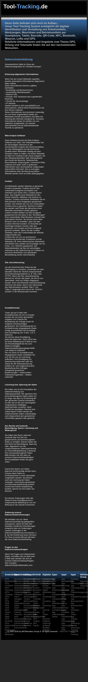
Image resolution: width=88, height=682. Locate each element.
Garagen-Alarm (18, 600)
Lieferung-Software (47, 624)
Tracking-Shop (37, 600)
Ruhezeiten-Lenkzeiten (29, 589)
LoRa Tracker (36, 586)
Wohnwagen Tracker (29, 598)
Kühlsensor (38, 608)
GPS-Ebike (7, 615)
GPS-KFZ (7, 598)
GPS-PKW (7, 602)
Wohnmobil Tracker (28, 602)
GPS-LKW (7, 606)
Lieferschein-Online (57, 615)
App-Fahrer (64, 602)
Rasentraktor (19, 621)
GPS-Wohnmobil (9, 624)
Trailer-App (74, 615)
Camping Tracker (27, 620)
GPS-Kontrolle (8, 620)
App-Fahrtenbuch (66, 615)
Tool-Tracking (74, 633)
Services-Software (47, 620)
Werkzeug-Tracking (75, 629)
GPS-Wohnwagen (10, 629)
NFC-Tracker (36, 620)
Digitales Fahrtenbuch (29, 593)
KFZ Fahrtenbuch (29, 611)
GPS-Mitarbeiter (9, 633)
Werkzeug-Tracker (75, 624)
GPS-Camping (8, 593)
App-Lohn (54, 580)
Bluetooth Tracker (37, 591)
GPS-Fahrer (7, 611)
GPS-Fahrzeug (9, 589)
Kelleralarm (19, 603)
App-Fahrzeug (65, 584)
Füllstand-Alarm (18, 595)
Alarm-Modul (36, 604)
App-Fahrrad (64, 606)
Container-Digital (47, 589)
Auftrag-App (74, 620)
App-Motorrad (65, 589)
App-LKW (63, 593)
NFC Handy (36, 624)
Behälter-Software (46, 629)
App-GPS (63, 629)
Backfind (27, 625)
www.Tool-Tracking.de (69, 631)
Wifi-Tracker (36, 611)
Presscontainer (20, 628)
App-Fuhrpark (65, 611)
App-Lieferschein (57, 606)
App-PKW (63, 598)
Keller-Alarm (17, 606)
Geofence (28, 623)
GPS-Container (9, 584)
